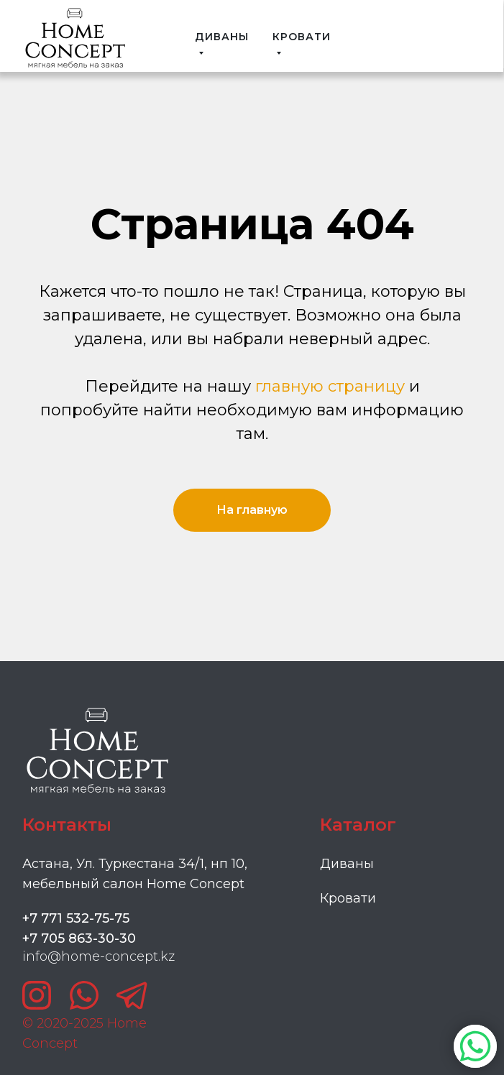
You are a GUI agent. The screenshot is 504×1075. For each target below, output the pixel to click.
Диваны (347, 864)
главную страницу (330, 386)
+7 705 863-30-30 (79, 938)
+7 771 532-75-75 (75, 918)
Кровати (348, 898)
